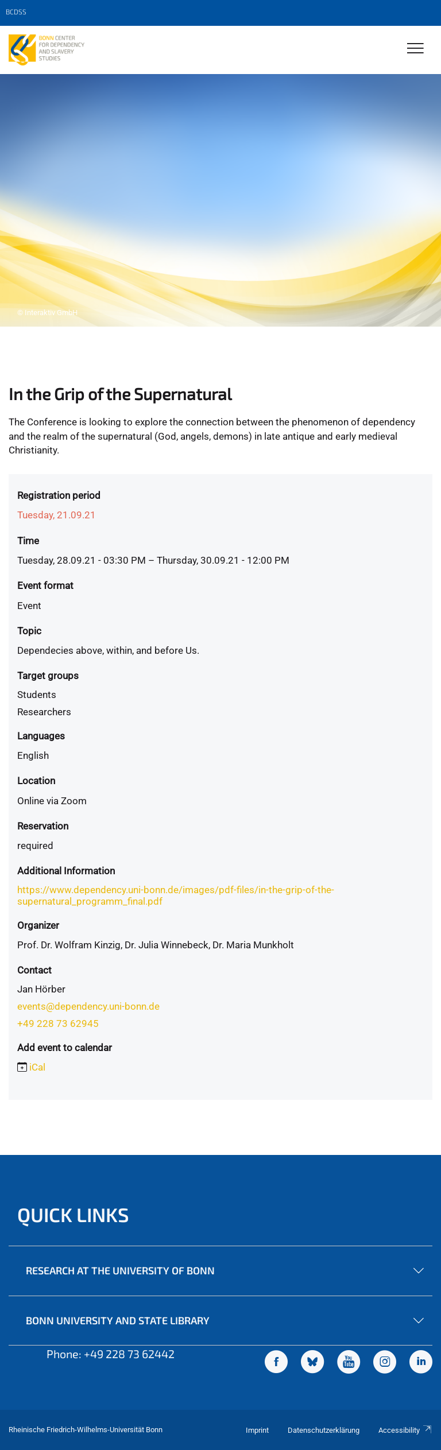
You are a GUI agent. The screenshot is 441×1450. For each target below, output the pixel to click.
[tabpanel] (220, 200)
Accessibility (405, 1430)
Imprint (257, 1430)
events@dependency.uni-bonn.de (88, 1006)
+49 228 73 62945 (58, 1023)
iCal (37, 1067)
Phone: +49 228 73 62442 (111, 1353)
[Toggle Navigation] (415, 49)
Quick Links (73, 1214)
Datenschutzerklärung (323, 1430)
